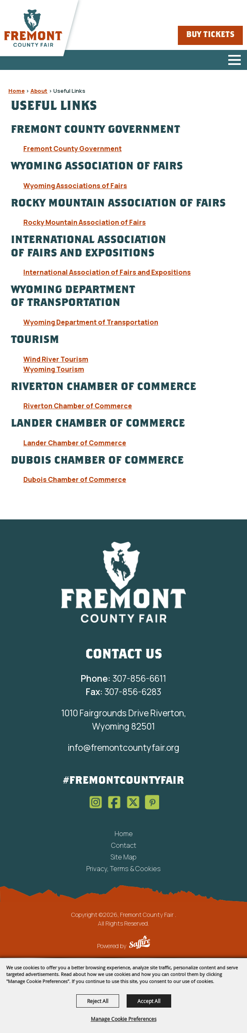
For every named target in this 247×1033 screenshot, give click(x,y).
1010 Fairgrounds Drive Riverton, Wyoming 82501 (123, 719)
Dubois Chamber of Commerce (74, 479)
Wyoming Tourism (53, 369)
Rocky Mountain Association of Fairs (84, 222)
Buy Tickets (210, 35)
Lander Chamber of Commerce (74, 442)
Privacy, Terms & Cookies (123, 868)
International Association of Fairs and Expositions (107, 272)
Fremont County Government (72, 148)
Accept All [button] (148, 1001)
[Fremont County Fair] (33, 28)
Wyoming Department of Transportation (90, 322)
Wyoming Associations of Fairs (75, 185)
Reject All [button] (97, 1001)
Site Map (123, 857)
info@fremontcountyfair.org (123, 747)
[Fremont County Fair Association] (123, 581)
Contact (123, 845)
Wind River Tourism (55, 359)
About (38, 90)
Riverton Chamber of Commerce (77, 405)
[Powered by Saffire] (139, 943)
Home (16, 90)
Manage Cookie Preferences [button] (124, 1019)
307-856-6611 (123, 678)
